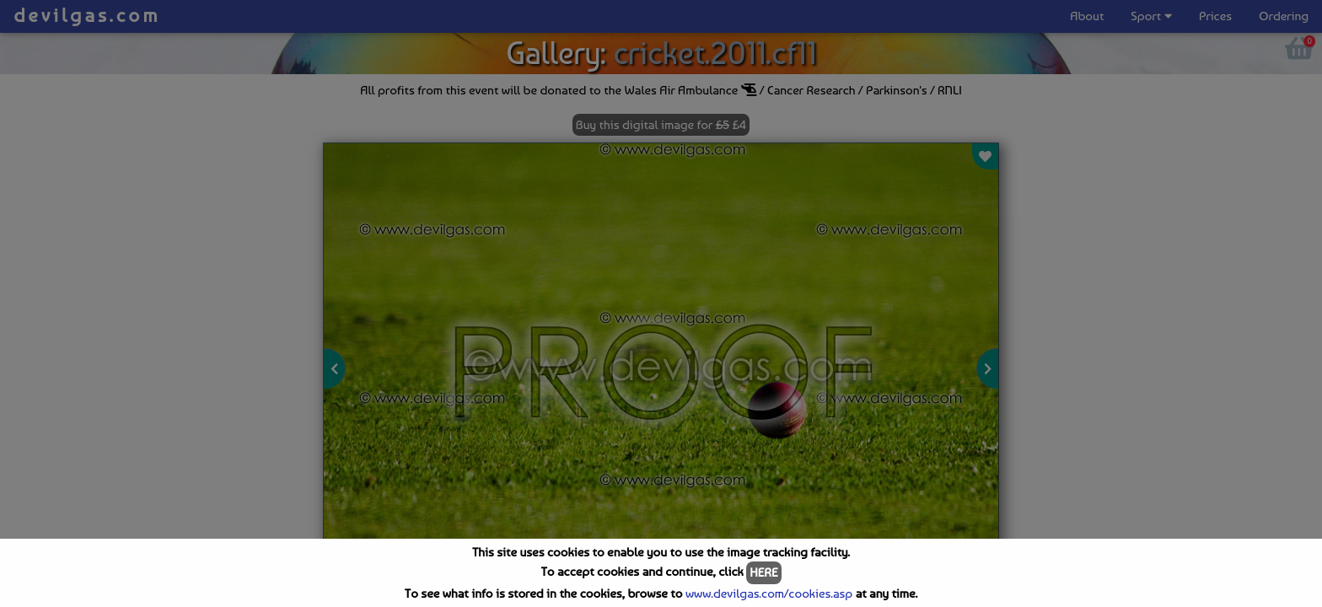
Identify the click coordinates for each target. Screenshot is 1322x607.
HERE (763, 572)
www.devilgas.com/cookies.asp (768, 593)
